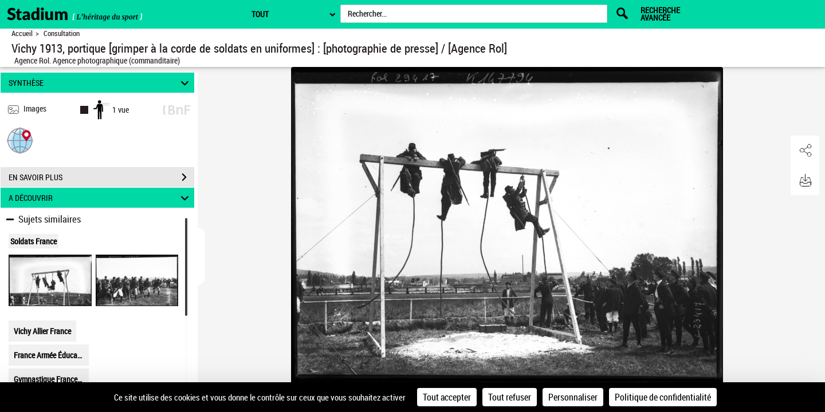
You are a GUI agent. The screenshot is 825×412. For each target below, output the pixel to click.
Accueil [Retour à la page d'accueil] (22, 33)
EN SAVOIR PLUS (101, 177)
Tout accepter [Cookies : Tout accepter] (447, 397)
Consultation (62, 33)
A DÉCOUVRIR (100, 198)
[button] (20, 139)
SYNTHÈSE (100, 83)
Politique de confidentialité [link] (663, 397)
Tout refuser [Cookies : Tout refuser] (509, 397)
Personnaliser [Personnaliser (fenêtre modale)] (573, 397)
